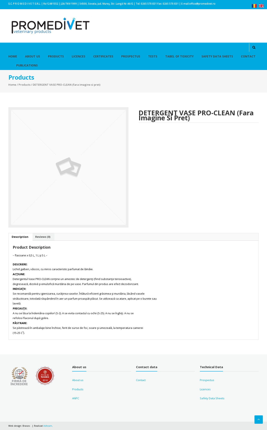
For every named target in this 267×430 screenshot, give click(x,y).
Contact (248, 56)
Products (56, 56)
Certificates (103, 56)
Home (12, 56)
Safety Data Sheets (217, 56)
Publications (27, 65)
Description (20, 237)
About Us (32, 56)
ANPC (75, 398)
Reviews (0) (42, 237)
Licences (78, 56)
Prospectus (130, 56)
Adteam (47, 425)
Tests (152, 56)
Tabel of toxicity (179, 56)
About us (77, 380)
